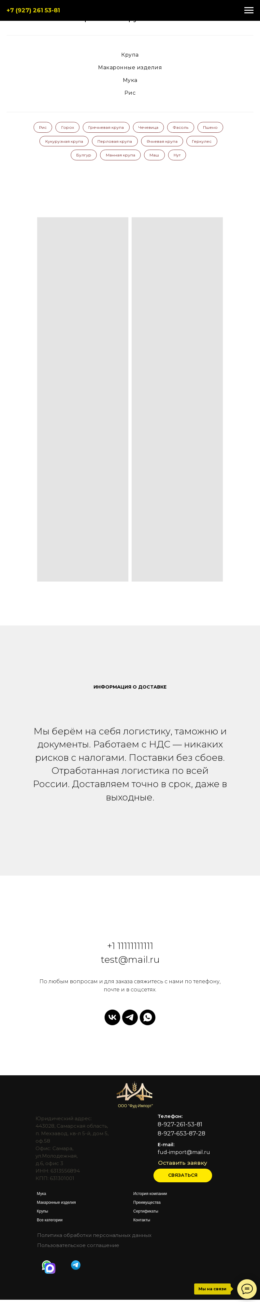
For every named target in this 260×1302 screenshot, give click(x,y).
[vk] (112, 1019)
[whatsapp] (147, 1019)
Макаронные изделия (56, 1204)
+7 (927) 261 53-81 (33, 10)
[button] (182, 1178)
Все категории (50, 1222)
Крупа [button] (130, 55)
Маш (172, 156)
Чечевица (164, 127)
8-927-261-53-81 (180, 1126)
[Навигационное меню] (248, 10)
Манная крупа (137, 156)
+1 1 (114, 948)
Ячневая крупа (195, 142)
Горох (81, 127)
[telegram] (130, 1019)
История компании (150, 1196)
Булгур (99, 156)
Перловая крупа (147, 142)
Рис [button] (130, 93)
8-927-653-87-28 (181, 1135)
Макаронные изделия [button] (130, 67)
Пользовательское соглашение (78, 1247)
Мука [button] (130, 80)
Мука (41, 1196)
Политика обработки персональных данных (94, 1237)
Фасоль (197, 127)
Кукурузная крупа (95, 142)
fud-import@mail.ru (184, 1154)
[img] (50, 1270)
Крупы (42, 1213)
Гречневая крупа (120, 127)
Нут (196, 156)
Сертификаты (145, 1213)
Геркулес (67, 156)
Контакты (141, 1222)
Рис (55, 127)
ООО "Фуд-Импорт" (135, 1108)
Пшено (53, 142)
